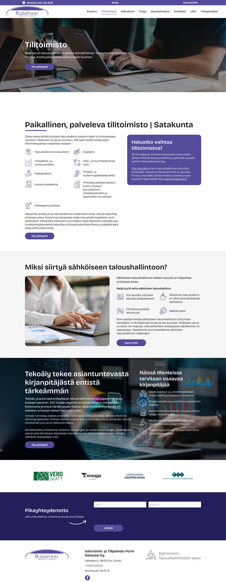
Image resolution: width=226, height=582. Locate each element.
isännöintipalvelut (176, 179)
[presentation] (116, 516)
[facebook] (87, 578)
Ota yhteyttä (139, 168)
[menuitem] (92, 11)
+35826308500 (94, 565)
